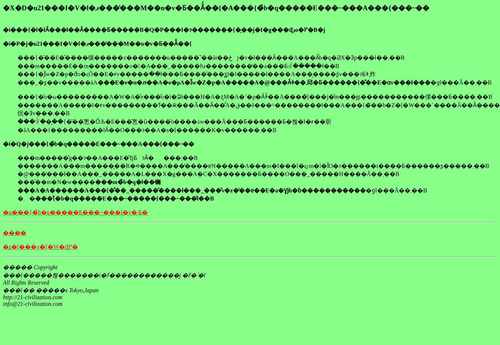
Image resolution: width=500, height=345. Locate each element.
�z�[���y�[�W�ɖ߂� (40, 247)
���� (14, 233)
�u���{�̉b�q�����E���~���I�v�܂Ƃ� (75, 212)
